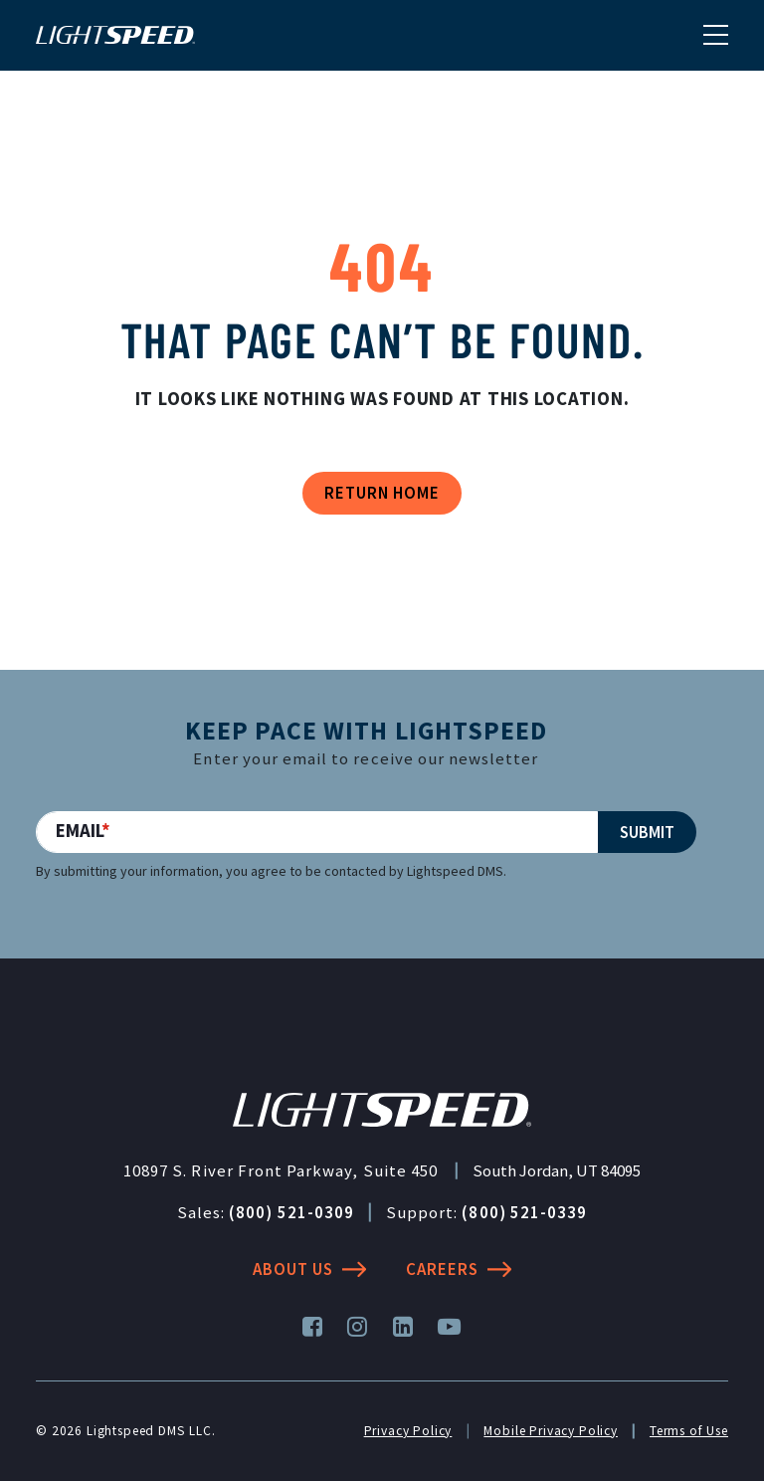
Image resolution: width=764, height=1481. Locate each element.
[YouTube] (450, 1327)
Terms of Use (689, 1430)
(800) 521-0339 (524, 1212)
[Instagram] (357, 1327)
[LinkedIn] (403, 1327)
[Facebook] (312, 1327)
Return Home (382, 493)
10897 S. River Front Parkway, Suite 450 (280, 1170)
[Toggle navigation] (715, 34)
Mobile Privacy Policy (550, 1430)
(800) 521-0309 (291, 1212)
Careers (458, 1269)
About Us (309, 1269)
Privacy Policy (408, 1430)
